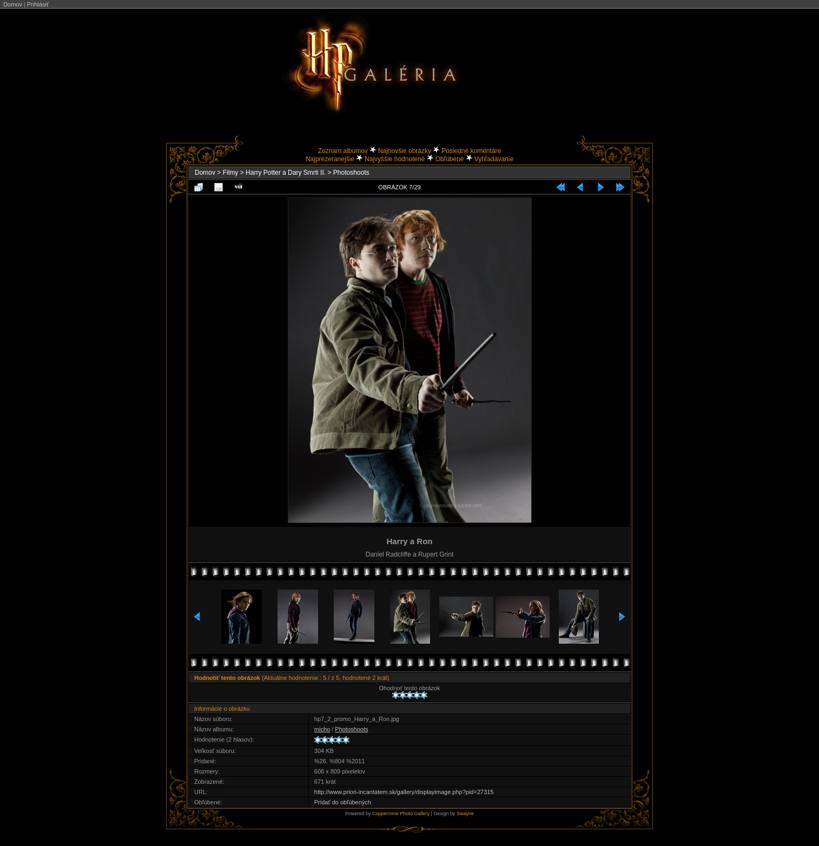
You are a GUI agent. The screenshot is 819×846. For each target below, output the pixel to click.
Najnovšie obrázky (404, 151)
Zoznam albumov (343, 151)
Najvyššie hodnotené (395, 159)
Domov (12, 4)
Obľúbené (449, 159)
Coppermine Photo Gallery (401, 813)
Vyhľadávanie (493, 159)
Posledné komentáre (471, 151)
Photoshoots (351, 172)
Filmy (231, 172)
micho (322, 729)
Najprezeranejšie (330, 159)
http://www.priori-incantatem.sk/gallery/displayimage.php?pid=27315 (404, 792)
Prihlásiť (38, 4)
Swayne (465, 813)
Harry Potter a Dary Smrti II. (286, 172)
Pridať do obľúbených (342, 802)
